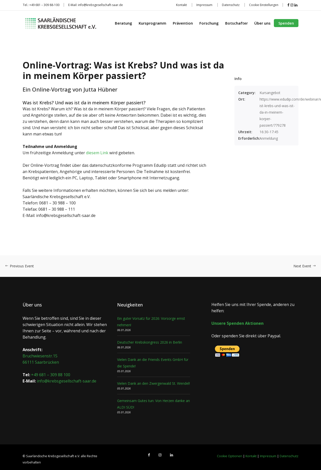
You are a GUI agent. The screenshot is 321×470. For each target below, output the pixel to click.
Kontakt (181, 5)
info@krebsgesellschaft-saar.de (100, 5)
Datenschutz (230, 5)
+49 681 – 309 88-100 (44, 5)
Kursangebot (270, 92)
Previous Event (19, 266)
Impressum (204, 5)
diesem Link (97, 152)
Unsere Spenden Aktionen (237, 323)
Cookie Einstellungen (263, 5)
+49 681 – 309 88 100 (50, 374)
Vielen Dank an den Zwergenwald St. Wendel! (153, 383)
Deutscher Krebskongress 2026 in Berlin (149, 342)
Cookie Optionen (229, 456)
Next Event (304, 266)
